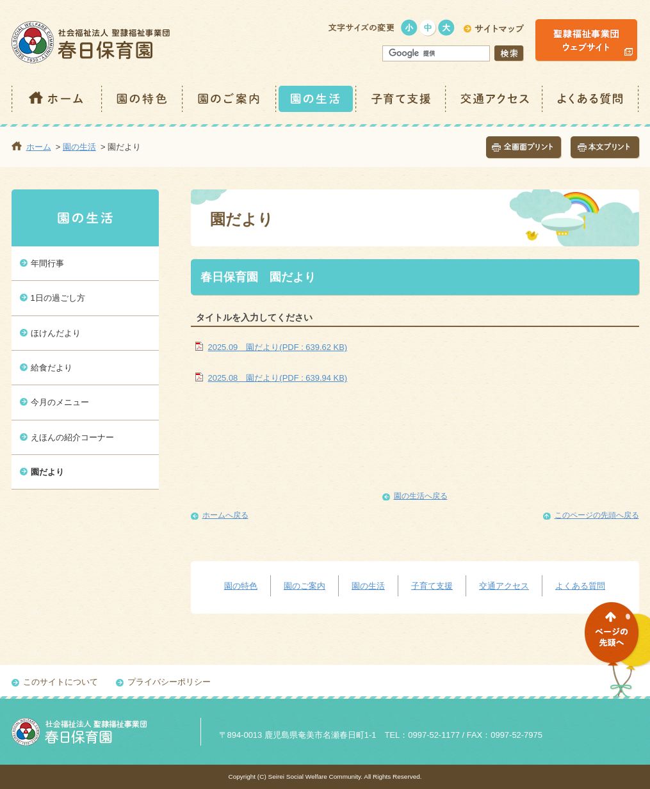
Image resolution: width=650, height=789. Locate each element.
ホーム (57, 99)
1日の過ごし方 (58, 298)
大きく (446, 27)
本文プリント (605, 147)
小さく (409, 27)
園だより (47, 472)
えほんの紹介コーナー (72, 437)
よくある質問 (591, 99)
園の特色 (142, 99)
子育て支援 (401, 99)
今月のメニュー (60, 402)
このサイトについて (60, 682)
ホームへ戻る (225, 515)
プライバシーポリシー (169, 682)
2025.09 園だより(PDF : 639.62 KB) (278, 347)
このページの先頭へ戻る (597, 515)
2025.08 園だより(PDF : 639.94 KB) (278, 378)
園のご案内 (230, 99)
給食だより (51, 367)
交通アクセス (494, 99)
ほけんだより (56, 333)
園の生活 (317, 99)
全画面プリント (524, 147)
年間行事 (47, 263)
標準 (428, 27)
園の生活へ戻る (421, 495)
